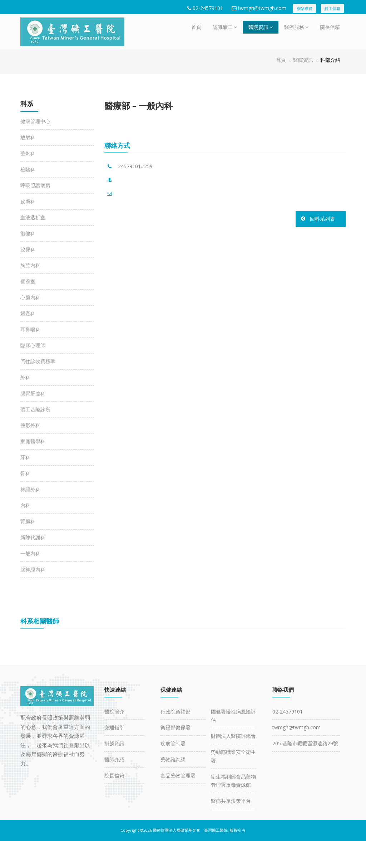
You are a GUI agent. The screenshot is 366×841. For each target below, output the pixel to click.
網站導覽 (304, 8)
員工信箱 (332, 8)
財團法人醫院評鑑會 (233, 735)
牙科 (25, 457)
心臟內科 (30, 297)
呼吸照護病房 (35, 185)
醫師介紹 (114, 759)
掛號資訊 (114, 743)
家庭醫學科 (32, 441)
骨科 (25, 473)
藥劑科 (27, 153)
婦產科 (27, 313)
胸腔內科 (30, 265)
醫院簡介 (114, 711)
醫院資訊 (260, 27)
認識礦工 (225, 27)
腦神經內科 (32, 569)
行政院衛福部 (175, 711)
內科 (25, 505)
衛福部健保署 (175, 727)
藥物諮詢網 (173, 759)
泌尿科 (27, 249)
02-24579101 (208, 8)
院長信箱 (330, 27)
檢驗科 (27, 169)
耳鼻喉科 (30, 329)
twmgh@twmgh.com (262, 8)
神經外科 (30, 489)
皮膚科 (27, 201)
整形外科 (30, 425)
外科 (25, 377)
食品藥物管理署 (178, 775)
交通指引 (114, 727)
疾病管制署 (173, 743)
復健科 (27, 233)
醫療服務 (296, 27)
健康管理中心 (35, 121)
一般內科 (30, 553)
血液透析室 (32, 217)
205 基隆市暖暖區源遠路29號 (305, 743)
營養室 (27, 281)
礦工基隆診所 (35, 409)
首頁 (196, 27)
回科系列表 (322, 218)
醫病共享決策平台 (231, 800)
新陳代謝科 (32, 537)
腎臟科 (27, 521)
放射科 (27, 137)
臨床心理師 (32, 345)
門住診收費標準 (37, 361)
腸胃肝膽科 (32, 393)
